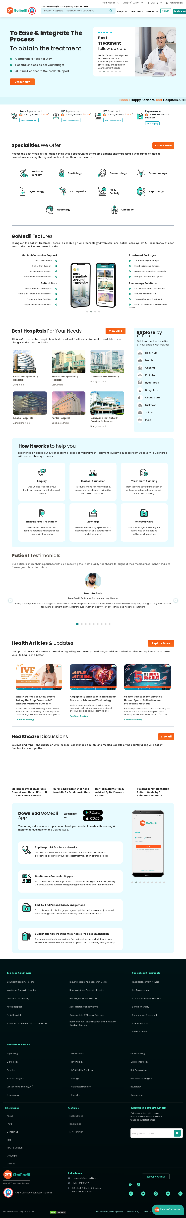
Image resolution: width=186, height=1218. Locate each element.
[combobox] (156, 3)
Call (133, 2)
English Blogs (76, 1115)
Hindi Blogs (75, 1123)
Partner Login (174, 2)
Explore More (161, 643)
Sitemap (11, 1163)
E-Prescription (76, 1131)
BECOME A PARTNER (156, 1177)
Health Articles (110, 2)
